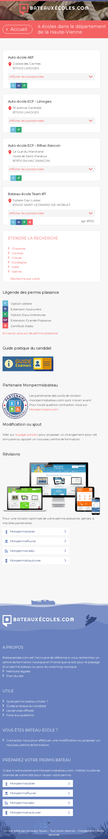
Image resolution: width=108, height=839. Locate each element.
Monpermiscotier (19, 531)
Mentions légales (18, 671)
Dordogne (19, 262)
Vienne (17, 271)
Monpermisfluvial (20, 541)
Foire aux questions (20, 715)
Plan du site (14, 676)
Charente (18, 248)
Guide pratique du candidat (26, 706)
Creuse (17, 258)
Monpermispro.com (43, 409)
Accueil (18, 29)
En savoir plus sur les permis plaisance (30, 333)
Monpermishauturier (22, 560)
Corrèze (17, 253)
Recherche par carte (25, 279)
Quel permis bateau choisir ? (27, 701)
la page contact (26, 434)
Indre (15, 267)
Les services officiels (20, 710)
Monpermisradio (19, 551)
